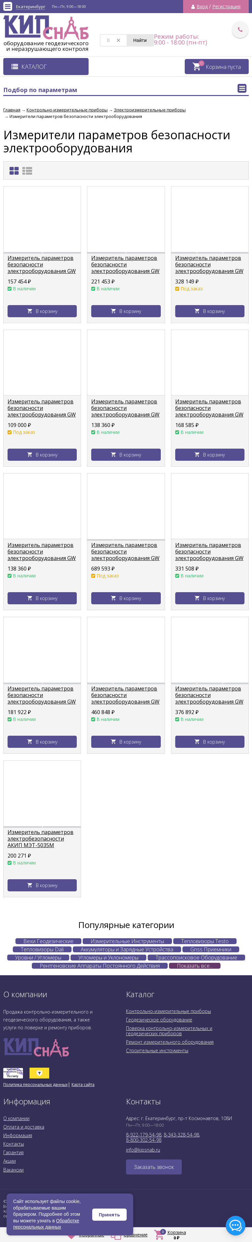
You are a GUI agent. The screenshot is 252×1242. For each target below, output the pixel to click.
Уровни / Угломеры (38, 958)
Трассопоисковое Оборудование (196, 958)
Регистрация (226, 6)
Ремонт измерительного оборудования (170, 1042)
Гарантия (13, 1152)
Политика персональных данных (35, 1084)
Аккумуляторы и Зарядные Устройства (127, 949)
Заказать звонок (154, 1167)
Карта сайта (83, 1084)
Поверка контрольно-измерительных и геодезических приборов (169, 1031)
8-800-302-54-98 (143, 1140)
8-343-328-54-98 (181, 1135)
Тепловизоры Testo (205, 941)
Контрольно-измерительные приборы (168, 1011)
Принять (109, 1215)
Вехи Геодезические (48, 941)
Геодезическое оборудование (159, 1020)
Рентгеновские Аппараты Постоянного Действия (100, 966)
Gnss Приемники (210, 949)
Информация (17, 1135)
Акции (9, 1161)
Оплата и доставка (23, 1127)
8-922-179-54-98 (143, 1135)
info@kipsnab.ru (143, 1150)
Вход (202, 6)
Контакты (13, 1144)
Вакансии (13, 1170)
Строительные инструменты (157, 1050)
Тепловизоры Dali (42, 949)
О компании (16, 1118)
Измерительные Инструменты (127, 941)
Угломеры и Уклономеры (108, 958)
